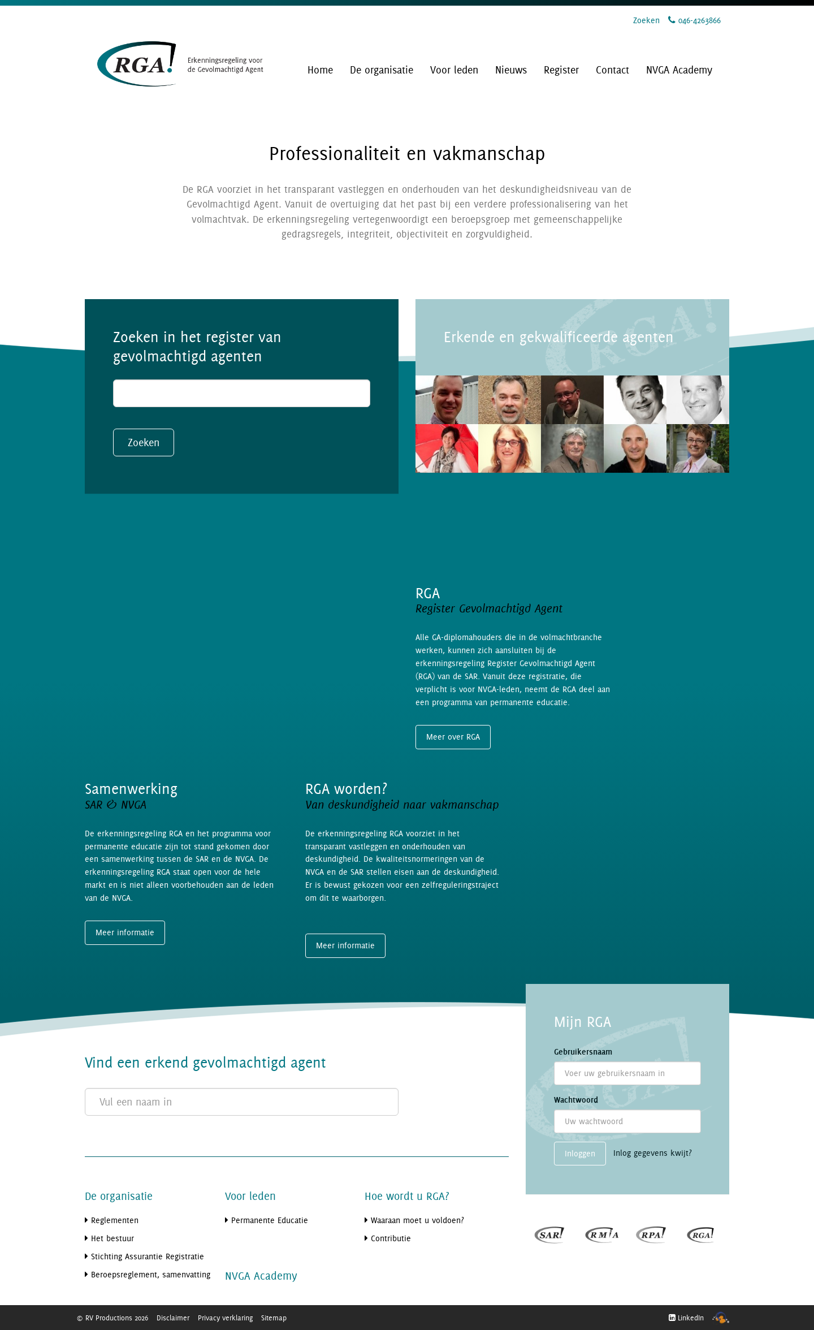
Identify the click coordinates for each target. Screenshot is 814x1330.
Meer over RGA (453, 736)
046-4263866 (694, 20)
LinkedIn (686, 1317)
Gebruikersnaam (583, 1052)
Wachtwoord (576, 1100)
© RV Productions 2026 (112, 1317)
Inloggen (580, 1153)
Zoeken (646, 20)
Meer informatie (125, 932)
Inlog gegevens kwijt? (652, 1153)
